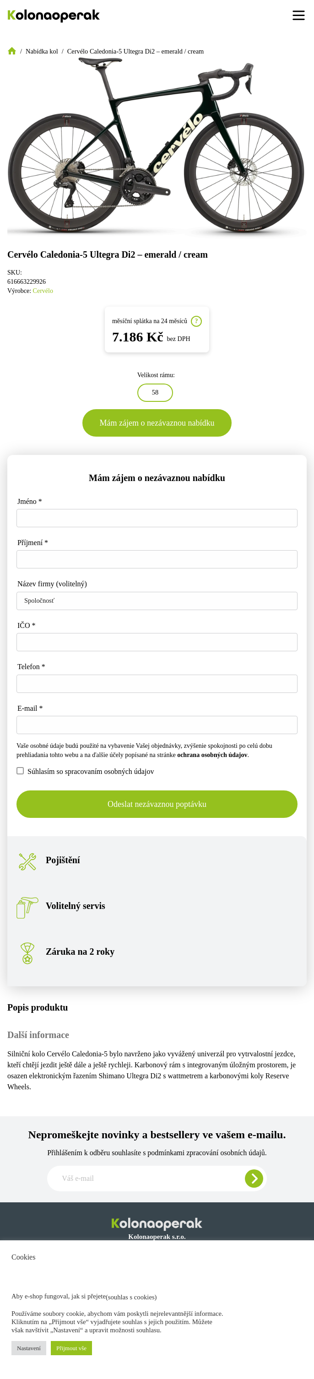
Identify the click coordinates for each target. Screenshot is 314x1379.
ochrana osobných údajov (212, 755)
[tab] (157, 1007)
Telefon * (31, 667)
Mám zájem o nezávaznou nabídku (157, 422)
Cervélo (43, 290)
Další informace (38, 1035)
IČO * (26, 625)
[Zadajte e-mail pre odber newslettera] (156, 1178)
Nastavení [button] (29, 1348)
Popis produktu (37, 1007)
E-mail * (30, 708)
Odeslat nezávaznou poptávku (157, 804)
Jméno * (29, 501)
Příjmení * (32, 542)
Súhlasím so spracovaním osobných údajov (85, 771)
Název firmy (52, 584)
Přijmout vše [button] (71, 1348)
